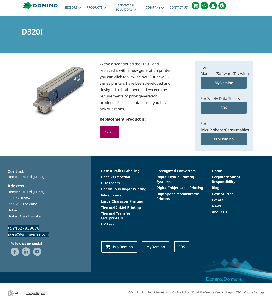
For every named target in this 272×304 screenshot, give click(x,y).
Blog (215, 187)
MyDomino (224, 82)
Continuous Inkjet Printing (123, 189)
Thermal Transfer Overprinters (115, 215)
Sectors (72, 7)
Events (217, 200)
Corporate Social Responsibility (226, 179)
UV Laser (108, 224)
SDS (224, 107)
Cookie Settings (254, 292)
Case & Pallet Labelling (120, 171)
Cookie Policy (180, 292)
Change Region (35, 293)
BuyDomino (224, 139)
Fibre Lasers (111, 195)
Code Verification (115, 177)
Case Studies (222, 194)
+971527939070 (23, 228)
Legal (229, 292)
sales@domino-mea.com (28, 234)
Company (155, 7)
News (216, 206)
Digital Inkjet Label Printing (179, 187)
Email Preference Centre (207, 292)
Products (96, 7)
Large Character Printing (122, 201)
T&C (238, 292)
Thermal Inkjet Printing (121, 207)
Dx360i (109, 132)
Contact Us (178, 7)
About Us (219, 212)
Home (217, 171)
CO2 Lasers (110, 183)
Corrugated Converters (176, 171)
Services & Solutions (125, 7)
